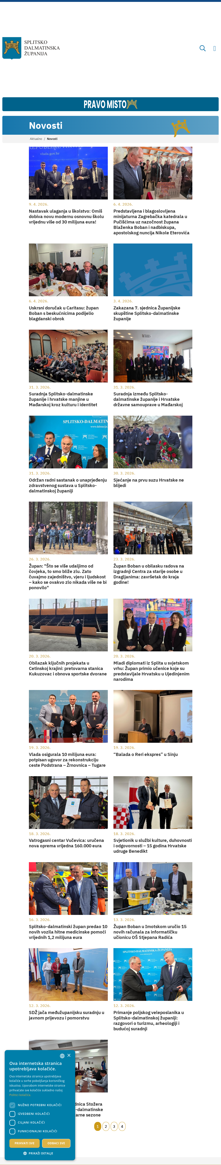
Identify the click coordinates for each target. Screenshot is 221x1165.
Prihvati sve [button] (25, 1143)
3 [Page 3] (114, 1126)
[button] (39, 1153)
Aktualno (36, 139)
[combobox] (62, 1056)
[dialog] (40, 1105)
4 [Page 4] (122, 1126)
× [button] (68, 1055)
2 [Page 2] (106, 1126)
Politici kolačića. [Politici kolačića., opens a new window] (20, 1095)
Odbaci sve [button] (56, 1143)
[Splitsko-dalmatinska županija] (31, 48)
